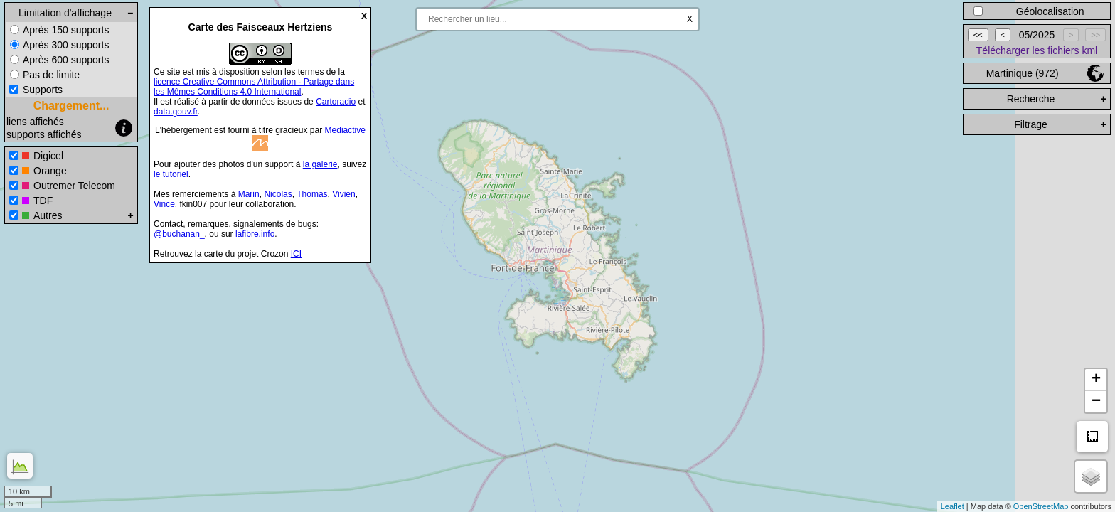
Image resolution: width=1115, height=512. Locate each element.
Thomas (312, 194)
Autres (47, 215)
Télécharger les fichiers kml (1036, 50)
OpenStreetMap (1041, 506)
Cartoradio (336, 102)
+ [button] (1096, 379)
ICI (296, 254)
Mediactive (345, 130)
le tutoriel (171, 174)
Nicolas (278, 194)
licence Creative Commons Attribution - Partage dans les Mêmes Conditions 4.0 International (254, 87)
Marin (249, 194)
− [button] (1096, 401)
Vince (164, 204)
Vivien (343, 194)
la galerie (320, 164)
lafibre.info (254, 234)
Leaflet (952, 506)
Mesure (1092, 436)
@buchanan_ (179, 234)
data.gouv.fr (176, 112)
